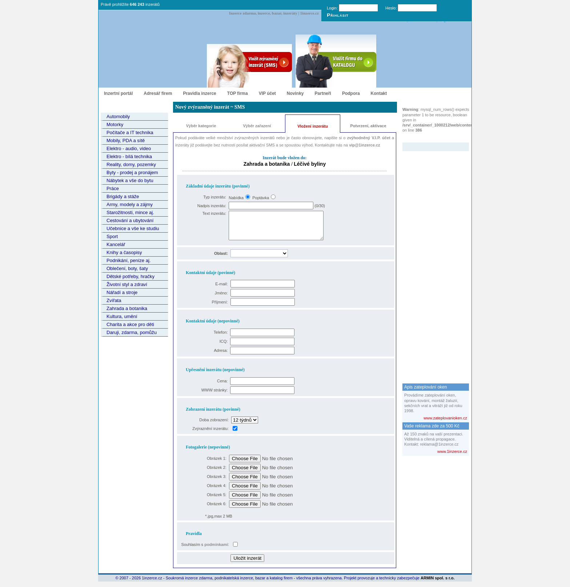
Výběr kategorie (201, 126)
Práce (113, 188)
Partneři (323, 93)
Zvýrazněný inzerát (430, 137)
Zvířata (114, 300)
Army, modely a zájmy (130, 204)
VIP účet (267, 93)
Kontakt (379, 93)
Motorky (115, 124)
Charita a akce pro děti (130, 324)
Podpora (351, 93)
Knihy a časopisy (124, 252)
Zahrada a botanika (127, 308)
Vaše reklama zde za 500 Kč (431, 426)
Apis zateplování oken (425, 387)
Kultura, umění (122, 316)
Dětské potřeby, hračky (130, 276)
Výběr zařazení (257, 126)
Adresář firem (158, 93)
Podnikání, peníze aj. (128, 260)
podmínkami (216, 550)
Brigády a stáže (123, 196)
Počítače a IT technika (130, 132)
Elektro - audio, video (129, 148)
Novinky (295, 93)
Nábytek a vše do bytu (130, 180)
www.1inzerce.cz (452, 451)
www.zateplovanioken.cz (445, 418)
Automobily (118, 116)
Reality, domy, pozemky (131, 164)
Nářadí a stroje (122, 292)
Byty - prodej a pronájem (132, 172)
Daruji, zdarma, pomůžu (132, 332)
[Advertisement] (431, 260)
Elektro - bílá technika (129, 156)
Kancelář (116, 244)
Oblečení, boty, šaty (127, 268)
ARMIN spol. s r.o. (438, 583)
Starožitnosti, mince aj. (130, 212)
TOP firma (237, 93)
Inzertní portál (118, 93)
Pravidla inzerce (199, 93)
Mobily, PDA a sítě (126, 140)
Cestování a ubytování (130, 220)
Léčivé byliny (310, 164)
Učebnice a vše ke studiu (133, 228)
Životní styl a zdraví (127, 284)
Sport (112, 236)
